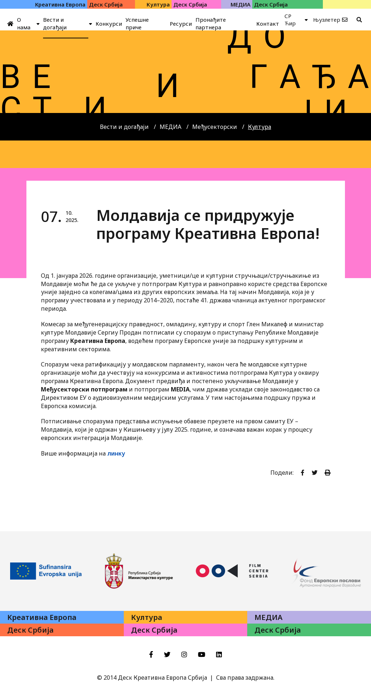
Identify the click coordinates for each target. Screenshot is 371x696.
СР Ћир (290, 19)
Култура (259, 127)
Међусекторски (214, 127)
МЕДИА (170, 127)
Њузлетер (326, 19)
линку (116, 453)
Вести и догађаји (124, 127)
